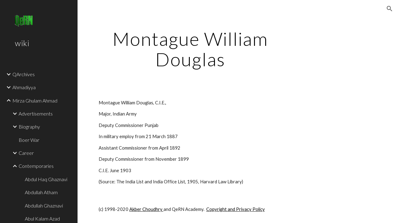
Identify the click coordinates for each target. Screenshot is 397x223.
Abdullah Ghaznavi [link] (44, 205)
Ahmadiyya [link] (24, 87)
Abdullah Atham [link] (41, 192)
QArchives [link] (23, 74)
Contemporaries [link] (36, 166)
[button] (389, 8)
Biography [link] (29, 126)
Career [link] (26, 153)
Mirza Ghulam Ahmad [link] (34, 100)
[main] (190, 49)
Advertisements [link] (36, 113)
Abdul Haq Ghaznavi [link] (46, 179)
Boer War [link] (29, 140)
